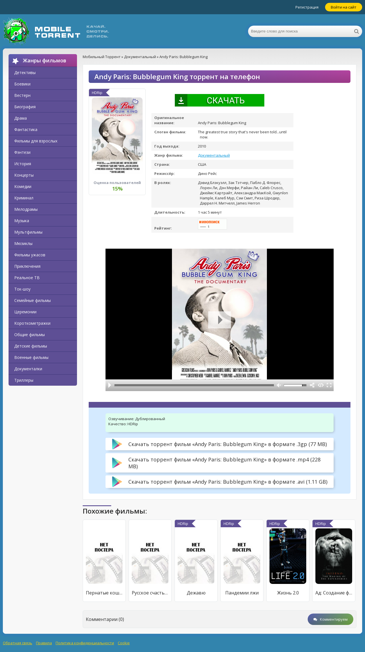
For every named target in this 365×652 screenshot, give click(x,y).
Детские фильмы (30, 346)
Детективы (25, 72)
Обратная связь (17, 642)
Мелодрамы (26, 209)
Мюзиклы (23, 243)
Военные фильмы (31, 357)
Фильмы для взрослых (35, 141)
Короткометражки (32, 323)
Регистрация (307, 7)
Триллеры (23, 380)
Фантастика (25, 129)
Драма (20, 118)
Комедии (22, 186)
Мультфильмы (28, 232)
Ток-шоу (22, 289)
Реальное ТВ (27, 277)
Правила (44, 642)
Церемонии (25, 311)
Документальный (214, 155)
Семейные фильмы (32, 300)
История (22, 163)
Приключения (27, 266)
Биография (25, 106)
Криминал (23, 198)
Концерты (24, 175)
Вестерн (22, 95)
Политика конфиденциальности (85, 642)
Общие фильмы (29, 334)
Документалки (28, 368)
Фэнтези (22, 152)
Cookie (124, 642)
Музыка (21, 220)
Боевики (22, 84)
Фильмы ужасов (29, 254)
